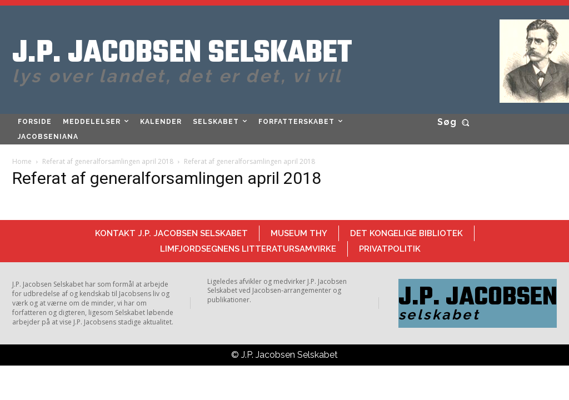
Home (22, 161)
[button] (455, 122)
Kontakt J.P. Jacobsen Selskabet (171, 233)
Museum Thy (299, 233)
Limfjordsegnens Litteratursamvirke (248, 249)
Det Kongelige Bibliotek (406, 233)
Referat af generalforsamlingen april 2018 (107, 161)
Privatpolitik (390, 249)
